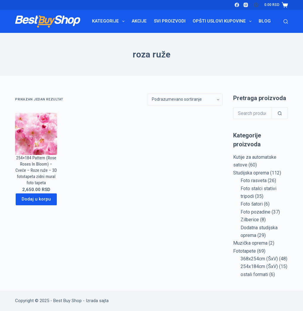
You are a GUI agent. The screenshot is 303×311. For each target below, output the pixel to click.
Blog (265, 21)
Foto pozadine (255, 212)
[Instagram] (246, 5)
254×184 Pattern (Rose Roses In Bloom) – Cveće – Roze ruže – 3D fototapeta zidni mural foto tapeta (36, 170)
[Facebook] (237, 5)
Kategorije (109, 21)
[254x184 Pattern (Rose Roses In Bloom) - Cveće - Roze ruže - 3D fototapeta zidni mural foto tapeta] (36, 134)
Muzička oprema (250, 243)
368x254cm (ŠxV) (259, 259)
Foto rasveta (254, 180)
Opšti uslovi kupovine (223, 21)
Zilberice (250, 219)
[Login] (256, 5)
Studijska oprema (251, 173)
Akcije (139, 21)
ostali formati (254, 274)
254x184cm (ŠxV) (259, 266)
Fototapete (244, 251)
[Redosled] (185, 99)
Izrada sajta (97, 300)
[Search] (285, 21)
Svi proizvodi (170, 21)
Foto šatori (252, 204)
